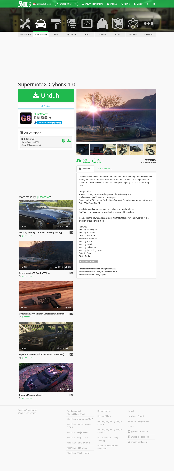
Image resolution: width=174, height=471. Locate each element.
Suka (99, 162)
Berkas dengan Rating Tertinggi (108, 439)
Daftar (138, 4)
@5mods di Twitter (138, 431)
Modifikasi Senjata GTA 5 (78, 432)
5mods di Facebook (138, 437)
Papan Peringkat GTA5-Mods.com (108, 447)
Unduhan (86, 162)
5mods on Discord (137, 442)
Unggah (112, 4)
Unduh (46, 95)
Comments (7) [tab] (105, 168)
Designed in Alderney (27, 410)
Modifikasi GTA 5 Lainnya (78, 453)
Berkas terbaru (104, 411)
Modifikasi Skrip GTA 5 (77, 437)
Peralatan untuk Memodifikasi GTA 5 (76, 412)
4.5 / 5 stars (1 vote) (148, 162)
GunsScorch (41, 114)
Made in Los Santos (27, 413)
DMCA (131, 426)
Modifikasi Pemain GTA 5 (78, 443)
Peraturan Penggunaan (138, 421)
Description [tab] (85, 168)
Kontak (131, 411)
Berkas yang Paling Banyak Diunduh (110, 431)
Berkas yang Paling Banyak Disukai (110, 423)
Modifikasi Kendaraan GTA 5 (80, 419)
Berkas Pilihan (104, 416)
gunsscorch (43, 197)
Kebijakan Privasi (136, 416)
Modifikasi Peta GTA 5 (77, 448)
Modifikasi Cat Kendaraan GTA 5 (78, 425)
